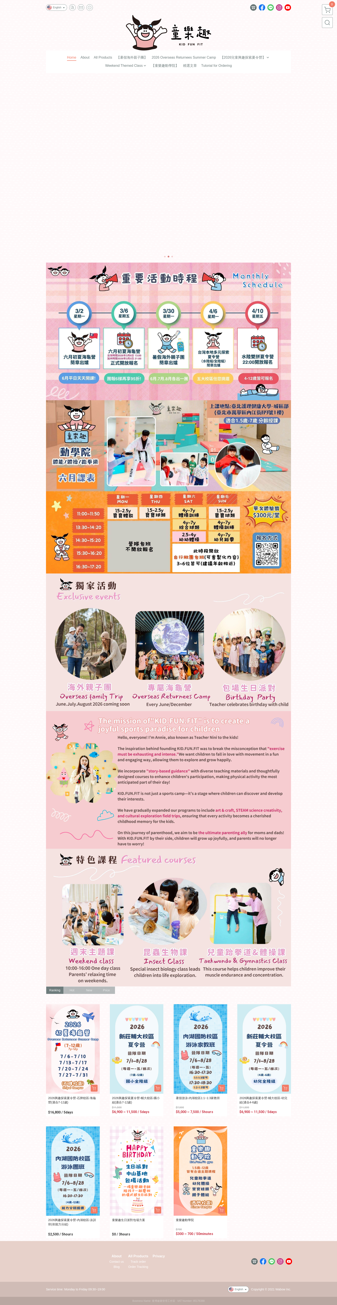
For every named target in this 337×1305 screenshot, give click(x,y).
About (116, 1256)
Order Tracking (138, 1266)
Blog (116, 1266)
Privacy (159, 1256)
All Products (138, 1256)
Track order (138, 1261)
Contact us (116, 1261)
